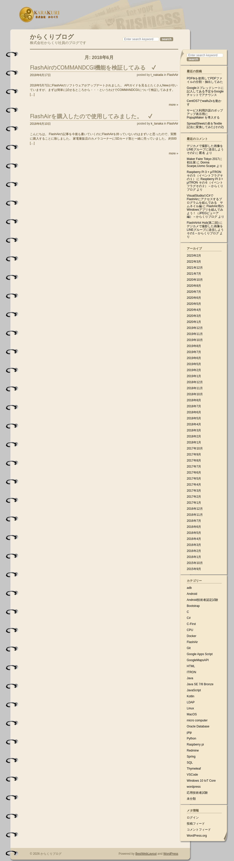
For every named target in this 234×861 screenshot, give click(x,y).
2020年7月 (194, 292)
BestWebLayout (146, 853)
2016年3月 (194, 545)
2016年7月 (194, 521)
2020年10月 (195, 279)
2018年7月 (194, 406)
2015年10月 (195, 563)
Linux (190, 708)
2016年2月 (194, 551)
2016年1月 (194, 557)
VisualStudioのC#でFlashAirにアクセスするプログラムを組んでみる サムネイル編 (205, 201)
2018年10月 (195, 394)
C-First (191, 624)
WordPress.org (197, 835)
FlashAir (172, 75)
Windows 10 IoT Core (201, 780)
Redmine (193, 750)
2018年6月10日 (40, 124)
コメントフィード (199, 829)
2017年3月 (194, 490)
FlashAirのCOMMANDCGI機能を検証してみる (88, 67)
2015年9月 (194, 569)
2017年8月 (194, 460)
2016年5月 (194, 533)
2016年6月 (194, 527)
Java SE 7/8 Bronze (200, 684)
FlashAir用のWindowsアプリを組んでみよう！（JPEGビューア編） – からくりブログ (205, 211)
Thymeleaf (194, 768)
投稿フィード (196, 823)
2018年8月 (194, 400)
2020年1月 (194, 322)
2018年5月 (194, 418)
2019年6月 (194, 358)
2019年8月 (194, 346)
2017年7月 (194, 466)
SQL (190, 762)
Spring (191, 756)
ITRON (191, 672)
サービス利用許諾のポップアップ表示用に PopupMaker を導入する (205, 114)
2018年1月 (194, 442)
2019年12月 (195, 328)
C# (189, 618)
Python (191, 738)
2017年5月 (194, 478)
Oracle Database (198, 726)
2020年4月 (194, 310)
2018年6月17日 (40, 75)
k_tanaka (157, 123)
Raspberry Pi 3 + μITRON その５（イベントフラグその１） (205, 175)
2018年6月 (194, 412)
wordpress (194, 786)
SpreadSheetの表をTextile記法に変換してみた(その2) (205, 125)
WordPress (170, 853)
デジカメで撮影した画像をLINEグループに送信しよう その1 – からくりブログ (205, 229)
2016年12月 (195, 508)
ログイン (193, 817)
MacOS (192, 714)
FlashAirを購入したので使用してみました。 (86, 116)
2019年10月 (195, 340)
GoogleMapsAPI (198, 660)
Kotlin (190, 696)
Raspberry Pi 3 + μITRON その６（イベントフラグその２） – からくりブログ (205, 184)
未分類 (191, 798)
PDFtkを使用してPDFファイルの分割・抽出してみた (205, 80)
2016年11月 (195, 514)
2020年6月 (194, 298)
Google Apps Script (200, 654)
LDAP (191, 702)
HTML (191, 666)
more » (173, 104)
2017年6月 (194, 472)
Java (190, 678)
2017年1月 (194, 502)
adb (189, 588)
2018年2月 (194, 436)
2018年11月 (195, 388)
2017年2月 (194, 496)
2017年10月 (195, 448)
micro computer (197, 720)
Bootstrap (193, 606)
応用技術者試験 (197, 792)
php (189, 732)
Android (192, 594)
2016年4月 (194, 539)
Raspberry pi (195, 744)
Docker (191, 636)
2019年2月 (194, 370)
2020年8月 (194, 286)
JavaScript (194, 690)
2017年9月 (194, 454)
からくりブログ (52, 36)
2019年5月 (194, 364)
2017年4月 (194, 484)
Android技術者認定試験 (202, 600)
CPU (190, 630)
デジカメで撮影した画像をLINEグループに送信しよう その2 (205, 149)
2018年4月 (194, 424)
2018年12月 (195, 382)
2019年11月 (195, 334)
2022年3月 (194, 261)
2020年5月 (194, 304)
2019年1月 (194, 376)
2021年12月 (195, 267)
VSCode (192, 774)
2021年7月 (194, 273)
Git (189, 648)
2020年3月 (194, 316)
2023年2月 (194, 255)
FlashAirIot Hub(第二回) (203, 222)
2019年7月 (194, 352)
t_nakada (157, 75)
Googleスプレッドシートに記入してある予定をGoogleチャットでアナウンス (205, 91)
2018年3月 (194, 430)
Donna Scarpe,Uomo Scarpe (201, 164)
